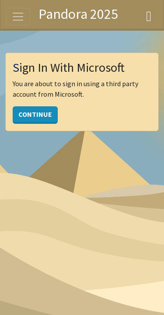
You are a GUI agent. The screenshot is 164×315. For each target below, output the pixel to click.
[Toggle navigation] (18, 16)
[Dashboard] (148, 14)
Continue (35, 114)
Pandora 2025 (78, 14)
